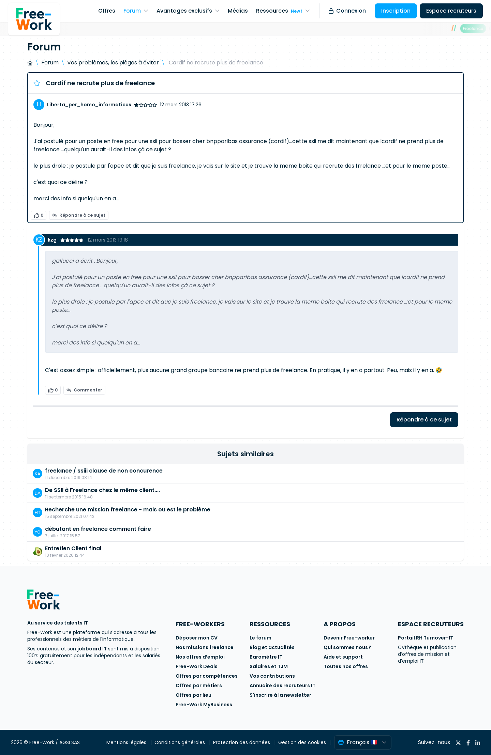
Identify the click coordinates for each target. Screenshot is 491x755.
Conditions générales (180, 742)
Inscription (396, 11)
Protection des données (242, 742)
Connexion (347, 11)
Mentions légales (127, 742)
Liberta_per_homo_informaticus (89, 104)
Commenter (84, 390)
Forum (50, 62)
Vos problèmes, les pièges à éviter (113, 62)
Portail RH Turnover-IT (425, 637)
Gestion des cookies (302, 742)
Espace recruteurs (451, 11)
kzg (53, 239)
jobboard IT (92, 648)
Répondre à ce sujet (78, 215)
